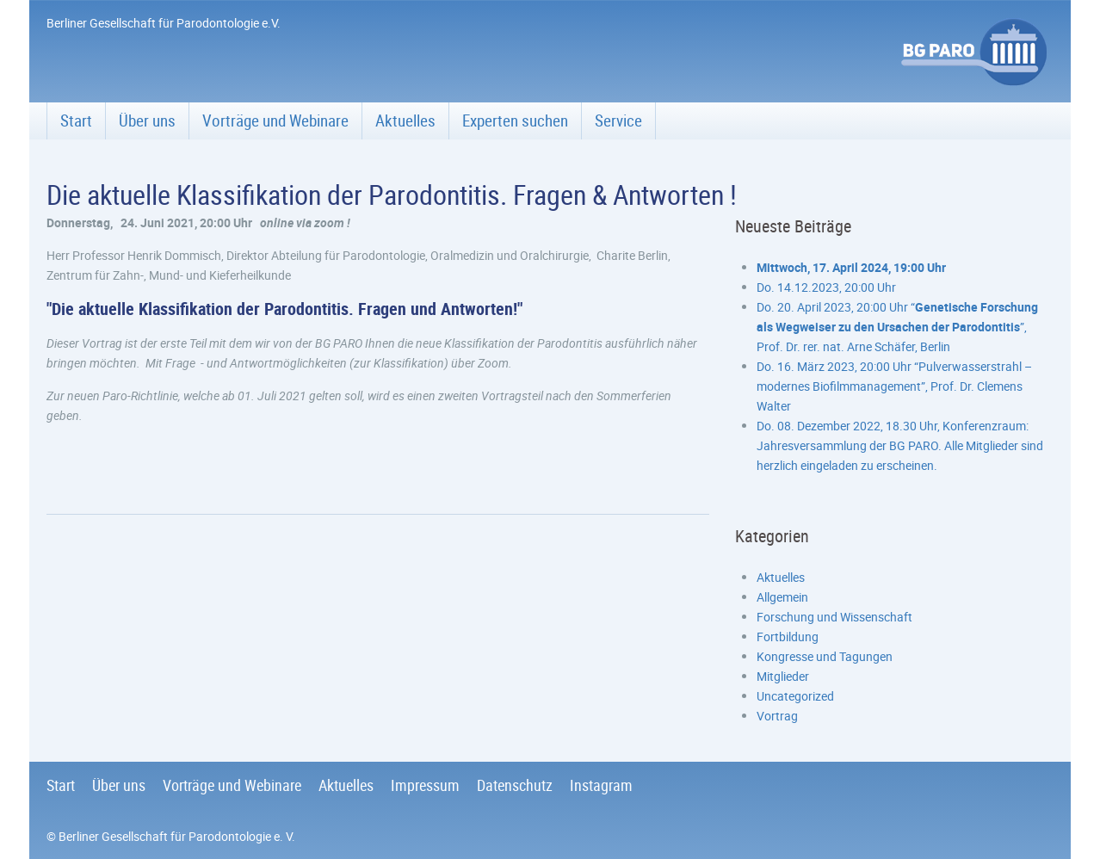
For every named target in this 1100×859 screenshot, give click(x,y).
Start (76, 120)
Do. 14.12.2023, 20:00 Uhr (826, 287)
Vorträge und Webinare (275, 120)
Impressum (425, 785)
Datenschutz (515, 785)
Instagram (601, 785)
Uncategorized (795, 696)
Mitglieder (783, 676)
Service (618, 120)
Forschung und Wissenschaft (834, 617)
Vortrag (777, 716)
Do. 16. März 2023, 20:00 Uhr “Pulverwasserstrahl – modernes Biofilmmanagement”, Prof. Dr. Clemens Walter (894, 386)
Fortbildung (788, 636)
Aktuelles (405, 120)
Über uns (147, 120)
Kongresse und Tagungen (825, 656)
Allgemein (782, 597)
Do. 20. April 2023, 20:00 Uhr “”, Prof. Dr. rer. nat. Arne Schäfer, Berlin (897, 327)
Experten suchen (515, 120)
